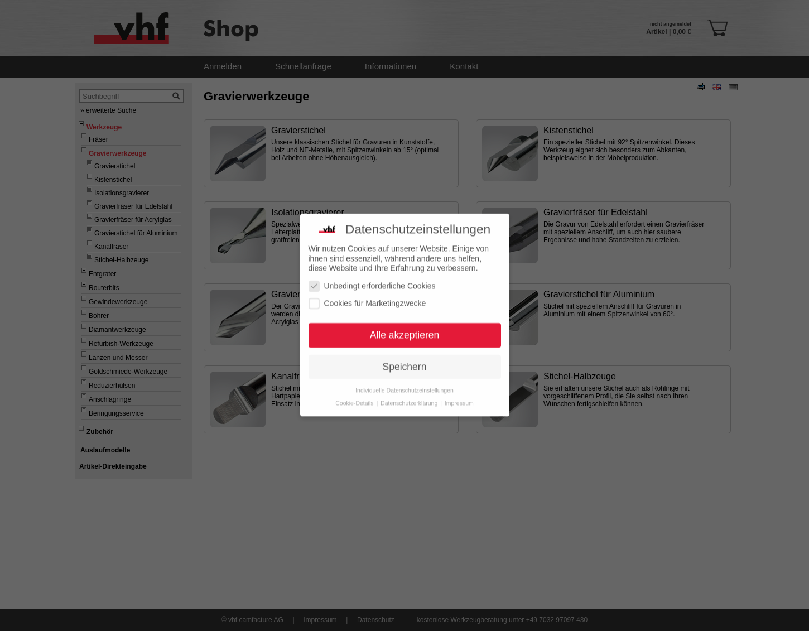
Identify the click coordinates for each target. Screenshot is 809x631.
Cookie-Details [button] (355, 392)
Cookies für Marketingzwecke (367, 293)
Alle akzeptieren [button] (405, 324)
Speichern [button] (405, 356)
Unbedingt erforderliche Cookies (372, 276)
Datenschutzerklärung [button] (410, 392)
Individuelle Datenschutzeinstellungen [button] (404, 380)
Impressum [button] (459, 392)
